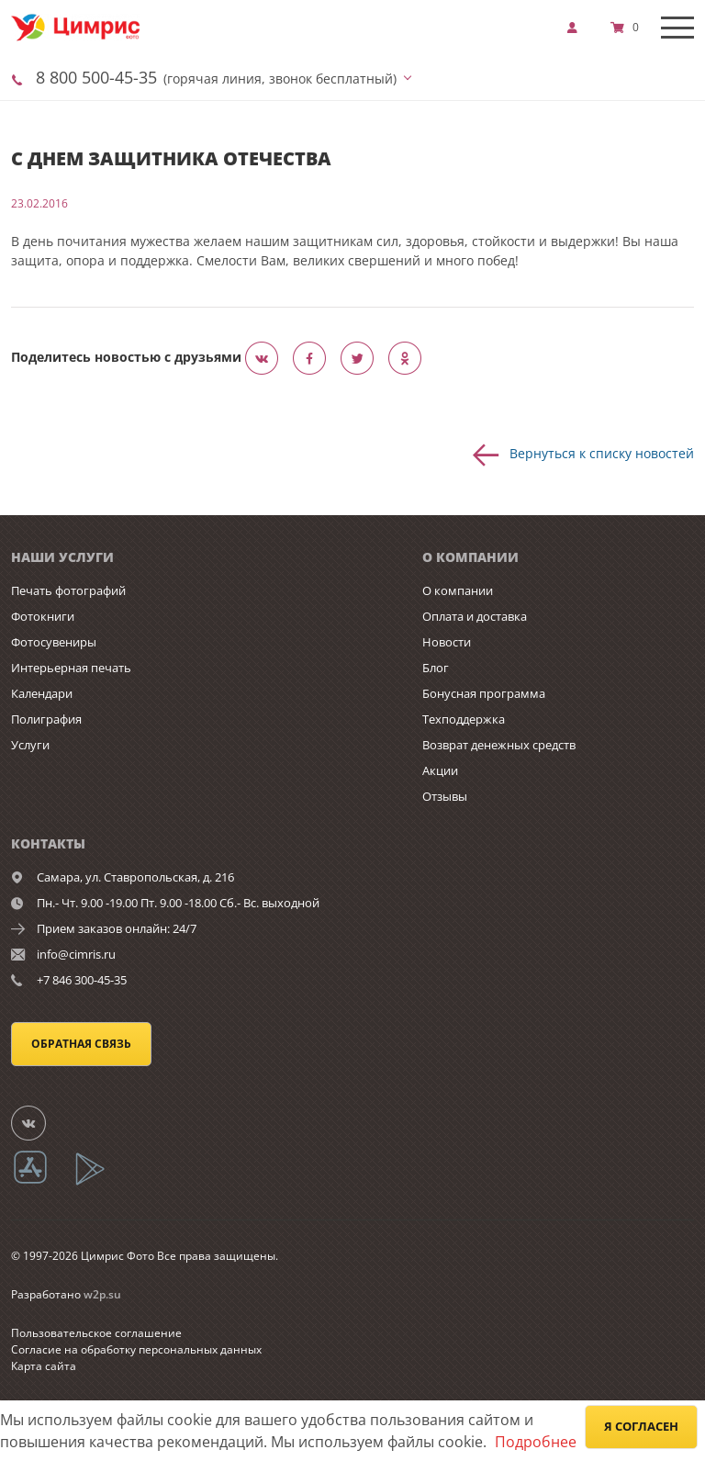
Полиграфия (46, 719)
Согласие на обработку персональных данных (136, 1349)
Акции (440, 770)
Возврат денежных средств (499, 744)
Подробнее (535, 1442)
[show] (577, 27)
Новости (446, 642)
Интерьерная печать (71, 667)
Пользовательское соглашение (96, 1333)
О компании (457, 590)
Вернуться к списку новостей (601, 452)
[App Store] (42, 1182)
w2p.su (102, 1294)
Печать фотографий (68, 590)
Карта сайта (43, 1366)
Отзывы (444, 796)
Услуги (30, 744)
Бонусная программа (483, 693)
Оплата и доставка (474, 616)
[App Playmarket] (100, 1182)
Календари (42, 693)
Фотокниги (42, 616)
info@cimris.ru (76, 954)
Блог (435, 667)
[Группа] (39, 1122)
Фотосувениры (53, 642)
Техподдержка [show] (463, 719)
